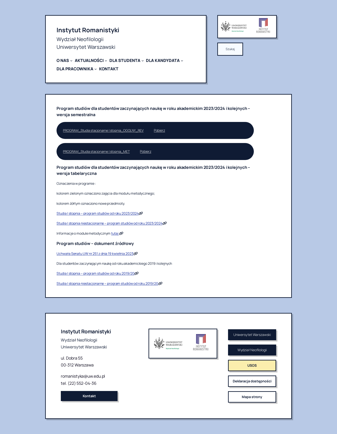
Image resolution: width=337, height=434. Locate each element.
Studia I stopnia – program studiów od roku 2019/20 (95, 273)
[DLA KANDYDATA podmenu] (182, 60)
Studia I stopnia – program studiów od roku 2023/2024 (98, 213)
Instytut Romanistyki (88, 30)
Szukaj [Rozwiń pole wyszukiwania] (230, 49)
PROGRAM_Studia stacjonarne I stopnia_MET (96, 151)
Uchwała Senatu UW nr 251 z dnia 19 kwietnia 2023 (95, 253)
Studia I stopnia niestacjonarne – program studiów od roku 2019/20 (107, 283)
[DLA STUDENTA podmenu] (142, 60)
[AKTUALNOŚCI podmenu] (106, 60)
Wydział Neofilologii (252, 350)
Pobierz (159, 130)
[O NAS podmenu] (71, 60)
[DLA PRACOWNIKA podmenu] (95, 69)
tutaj (115, 233)
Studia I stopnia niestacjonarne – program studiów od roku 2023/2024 (109, 223)
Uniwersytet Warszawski (252, 334)
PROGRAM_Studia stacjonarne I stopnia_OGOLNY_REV (103, 130)
